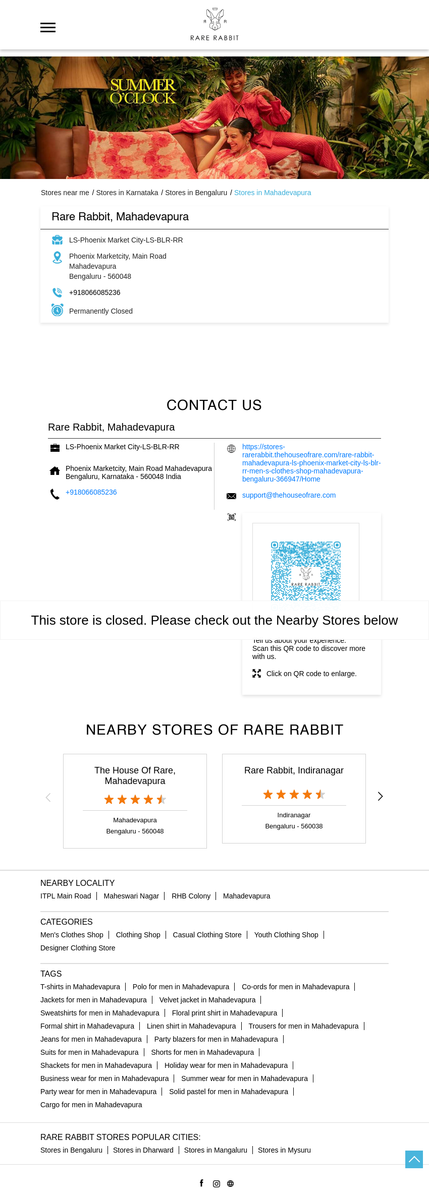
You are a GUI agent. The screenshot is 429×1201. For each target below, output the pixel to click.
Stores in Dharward (143, 1150)
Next (380, 797)
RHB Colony (191, 896)
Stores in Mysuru (284, 1150)
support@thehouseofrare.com (289, 495)
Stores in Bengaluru (71, 1150)
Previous (48, 797)
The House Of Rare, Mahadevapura (135, 775)
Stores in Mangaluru (215, 1150)
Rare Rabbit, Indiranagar (294, 770)
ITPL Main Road (65, 896)
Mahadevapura (246, 896)
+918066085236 (95, 292)
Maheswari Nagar (131, 896)
